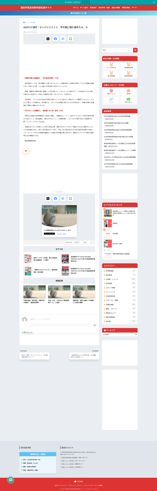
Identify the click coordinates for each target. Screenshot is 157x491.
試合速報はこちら (78, 13)
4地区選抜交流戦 (128, 65)
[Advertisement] (59, 61)
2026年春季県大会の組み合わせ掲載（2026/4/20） (116, 124)
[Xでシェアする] (48, 39)
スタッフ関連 (121, 287)
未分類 (76, 242)
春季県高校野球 (128, 74)
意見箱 (128, 91)
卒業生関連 (121, 304)
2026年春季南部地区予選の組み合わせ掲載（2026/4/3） (118, 138)
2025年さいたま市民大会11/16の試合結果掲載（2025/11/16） (120, 158)
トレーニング (121, 291)
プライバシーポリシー (75, 485)
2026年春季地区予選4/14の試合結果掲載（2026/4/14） (118, 131)
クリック (86, 2)
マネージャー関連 (121, 300)
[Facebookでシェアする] (55, 39)
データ (134, 7)
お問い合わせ (128, 100)
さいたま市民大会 (111, 65)
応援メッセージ (111, 91)
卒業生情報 (126, 7)
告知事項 (121, 275)
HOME (78, 481)
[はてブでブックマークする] (63, 39)
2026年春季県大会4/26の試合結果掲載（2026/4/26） (117, 117)
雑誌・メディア (121, 308)
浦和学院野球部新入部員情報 (69, 457)
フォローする (61, 234)
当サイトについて (61, 485)
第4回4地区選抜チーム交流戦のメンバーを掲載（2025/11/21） (120, 151)
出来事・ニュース (121, 279)
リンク (111, 100)
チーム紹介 (84, 7)
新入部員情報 (111, 74)
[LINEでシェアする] (70, 39)
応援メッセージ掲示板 (67, 460)
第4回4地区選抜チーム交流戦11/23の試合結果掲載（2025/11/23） (119, 144)
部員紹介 (93, 7)
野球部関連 (121, 270)
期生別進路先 (121, 317)
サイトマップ (88, 485)
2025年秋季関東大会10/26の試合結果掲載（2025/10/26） (118, 165)
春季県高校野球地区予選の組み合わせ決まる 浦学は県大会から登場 (78, 453)
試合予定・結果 (104, 7)
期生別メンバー (121, 313)
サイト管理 (98, 485)
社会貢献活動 (121, 296)
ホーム (75, 7)
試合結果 (121, 283)
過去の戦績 (116, 7)
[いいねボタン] (25, 150)
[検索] (135, 50)
